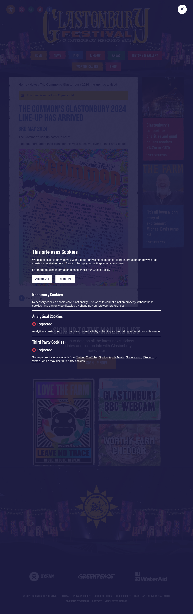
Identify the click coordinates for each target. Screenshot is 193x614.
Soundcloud (133, 357)
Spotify (103, 357)
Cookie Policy (101, 269)
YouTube (91, 357)
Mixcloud (148, 357)
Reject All (64, 279)
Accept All (42, 279)
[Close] (182, 9)
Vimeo (36, 360)
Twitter (80, 357)
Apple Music (116, 357)
